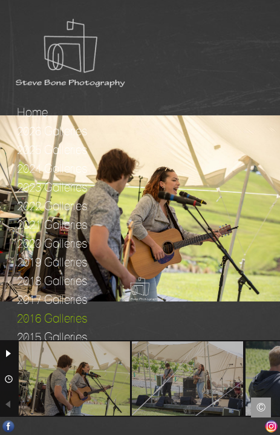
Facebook (8, 426)
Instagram (271, 426)
